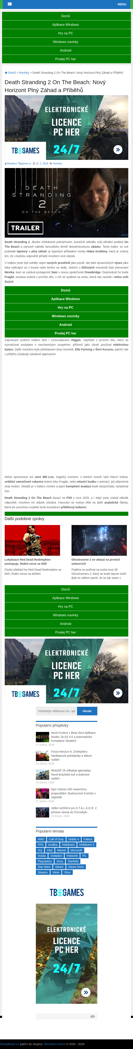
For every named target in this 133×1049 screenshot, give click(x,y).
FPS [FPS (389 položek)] (40, 844)
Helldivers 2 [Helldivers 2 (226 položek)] (86, 844)
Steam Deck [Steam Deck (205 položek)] (76, 866)
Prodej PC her (65, 59)
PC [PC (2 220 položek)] (84, 855)
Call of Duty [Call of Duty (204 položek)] (56, 839)
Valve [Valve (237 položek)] (55, 872)
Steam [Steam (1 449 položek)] (59, 866)
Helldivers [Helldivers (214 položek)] (68, 844)
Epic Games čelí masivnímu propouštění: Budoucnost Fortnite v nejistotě (73, 793)
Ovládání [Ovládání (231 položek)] (56, 855)
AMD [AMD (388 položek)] (41, 839)
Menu (122, 4)
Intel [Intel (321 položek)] (49, 850)
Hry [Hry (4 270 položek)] (40, 850)
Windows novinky (65, 42)
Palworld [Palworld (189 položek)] (72, 855)
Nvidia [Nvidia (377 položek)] (42, 855)
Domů (65, 16)
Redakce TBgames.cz (19, 163)
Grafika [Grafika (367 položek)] (52, 844)
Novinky (57, 163)
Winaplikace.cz (9, 1044)
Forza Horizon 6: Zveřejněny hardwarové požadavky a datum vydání (71, 755)
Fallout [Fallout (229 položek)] (88, 839)
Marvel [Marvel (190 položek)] (61, 850)
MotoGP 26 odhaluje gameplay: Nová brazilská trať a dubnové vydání (71, 774)
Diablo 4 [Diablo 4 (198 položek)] (73, 839)
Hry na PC (65, 33)
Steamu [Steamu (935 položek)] (43, 872)
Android (65, 50)
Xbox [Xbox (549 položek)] (67, 872)
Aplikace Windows (65, 24)
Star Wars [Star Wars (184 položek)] (44, 866)
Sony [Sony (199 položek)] (60, 861)
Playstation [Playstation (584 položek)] (45, 861)
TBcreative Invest (54, 1044)
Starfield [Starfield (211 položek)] (73, 861)
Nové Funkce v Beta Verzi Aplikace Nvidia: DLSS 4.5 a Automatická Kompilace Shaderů (73, 736)
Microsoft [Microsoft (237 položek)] (76, 850)
